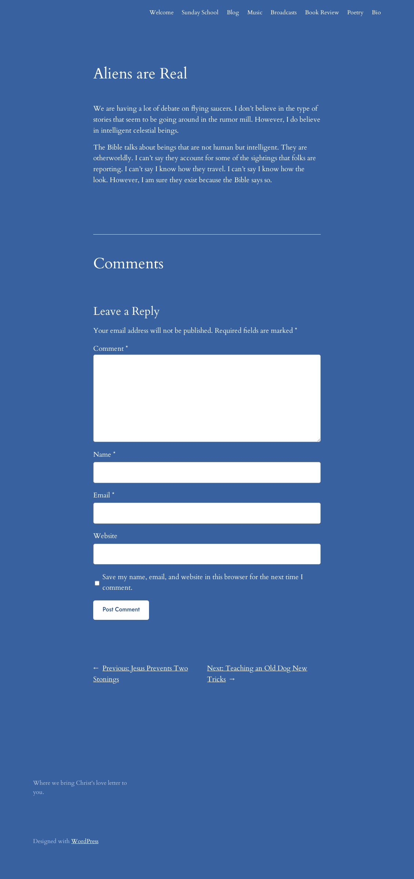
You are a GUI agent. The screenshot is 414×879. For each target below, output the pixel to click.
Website (105, 536)
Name (104, 454)
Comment (110, 348)
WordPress (84, 841)
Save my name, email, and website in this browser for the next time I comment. (202, 582)
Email (104, 495)
